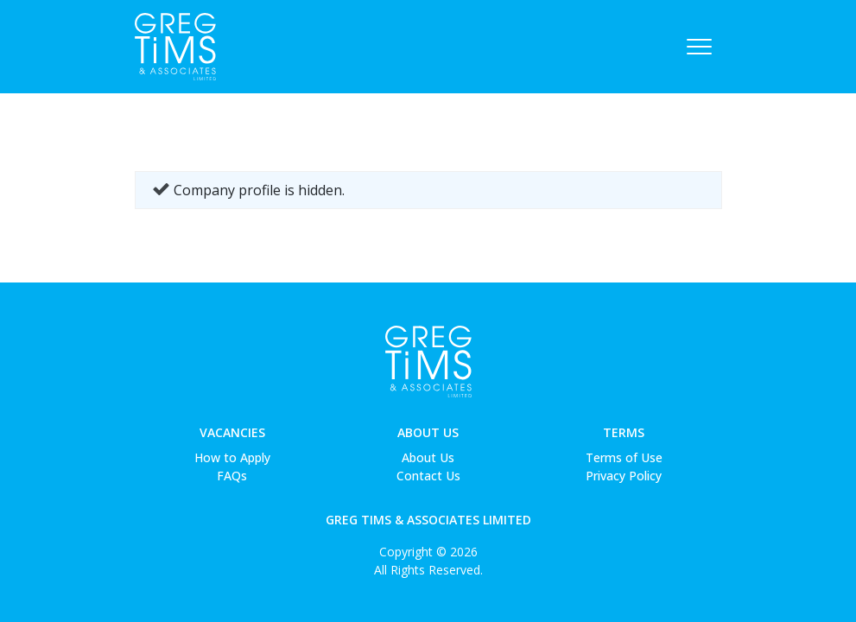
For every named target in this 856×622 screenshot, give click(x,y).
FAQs (232, 475)
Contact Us (428, 475)
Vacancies (232, 432)
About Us (428, 432)
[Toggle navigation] (699, 46)
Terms (623, 432)
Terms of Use (624, 457)
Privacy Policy (624, 475)
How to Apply (232, 457)
